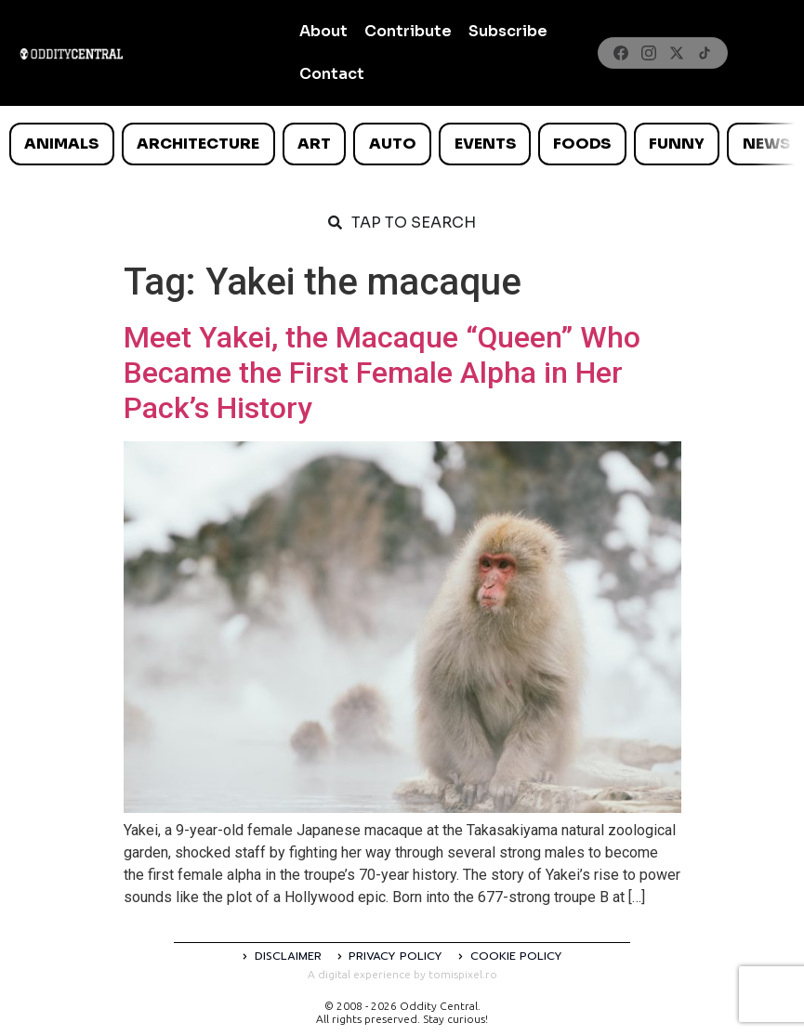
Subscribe (507, 31)
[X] (676, 53)
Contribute (408, 31)
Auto (392, 143)
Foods (582, 143)
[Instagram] (648, 53)
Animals (61, 143)
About (323, 31)
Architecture (198, 143)
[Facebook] (620, 53)
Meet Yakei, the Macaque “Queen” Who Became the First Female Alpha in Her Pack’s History (382, 373)
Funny (677, 143)
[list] (402, 144)
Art (314, 143)
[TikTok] (704, 53)
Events (485, 143)
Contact (331, 74)
